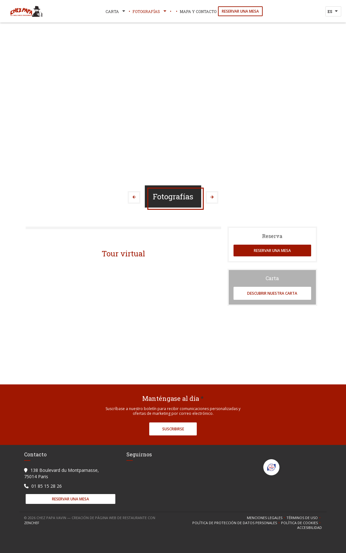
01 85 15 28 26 (46, 486)
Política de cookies (301, 522)
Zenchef (31, 522)
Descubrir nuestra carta (272, 293)
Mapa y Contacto (198, 11)
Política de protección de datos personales (236, 522)
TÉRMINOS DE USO (304, 517)
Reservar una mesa (240, 11)
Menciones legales (266, 517)
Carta (116, 11)
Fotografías (150, 11)
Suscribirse (173, 429)
